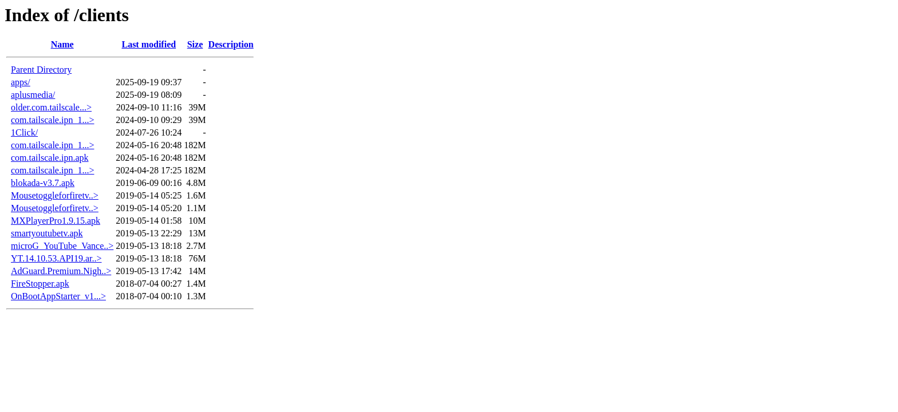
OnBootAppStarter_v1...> (58, 296)
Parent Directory (41, 69)
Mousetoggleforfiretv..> (55, 195)
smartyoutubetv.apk (47, 233)
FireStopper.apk (40, 283)
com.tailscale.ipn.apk (50, 158)
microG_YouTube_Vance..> (62, 246)
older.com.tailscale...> (51, 107)
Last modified (148, 44)
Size (195, 44)
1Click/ (24, 132)
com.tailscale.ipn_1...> (52, 120)
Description (231, 44)
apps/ (20, 82)
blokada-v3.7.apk (42, 183)
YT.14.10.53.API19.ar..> (56, 258)
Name (62, 44)
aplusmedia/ (33, 95)
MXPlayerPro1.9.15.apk (55, 220)
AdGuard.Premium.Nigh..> (61, 271)
